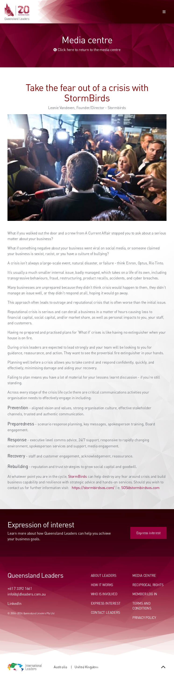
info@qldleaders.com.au (26, 594)
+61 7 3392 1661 (19, 588)
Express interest (154, 529)
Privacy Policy (144, 618)
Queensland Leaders (35, 575)
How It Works (102, 585)
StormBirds (77, 476)
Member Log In (144, 594)
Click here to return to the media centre (87, 49)
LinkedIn (14, 603)
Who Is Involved (104, 594)
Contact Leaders (105, 612)
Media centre (144, 575)
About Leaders (103, 575)
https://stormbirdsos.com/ (92, 487)
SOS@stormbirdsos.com (140, 487)
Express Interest (106, 603)
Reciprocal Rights (147, 585)
